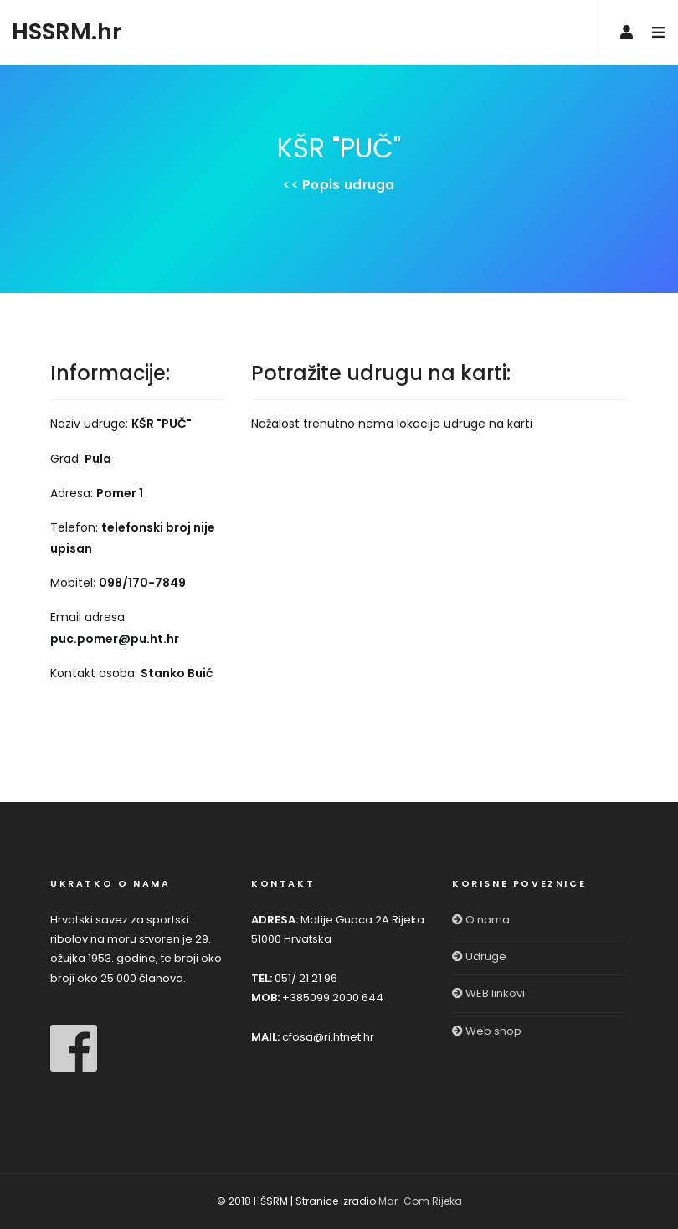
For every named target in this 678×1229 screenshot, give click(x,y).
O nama (481, 920)
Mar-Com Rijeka (420, 1201)
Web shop (486, 1031)
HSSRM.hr (66, 31)
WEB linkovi (488, 993)
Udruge (479, 956)
